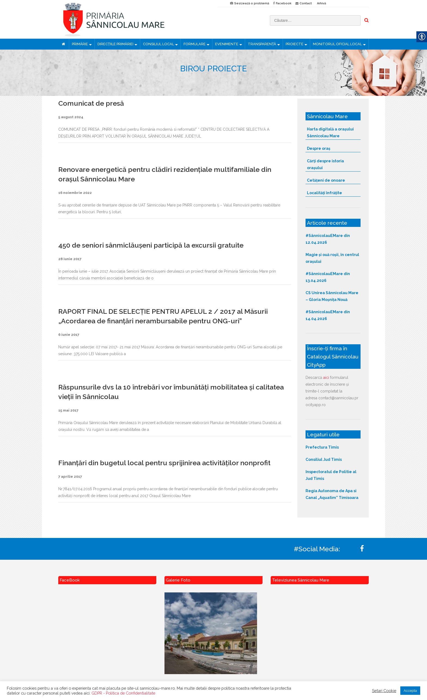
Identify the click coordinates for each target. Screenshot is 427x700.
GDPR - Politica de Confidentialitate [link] (123, 693)
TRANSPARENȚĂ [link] (262, 44)
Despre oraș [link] (318, 148)
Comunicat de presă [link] (91, 103)
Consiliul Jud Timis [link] (324, 459)
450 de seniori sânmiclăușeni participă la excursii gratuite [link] (150, 245)
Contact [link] (306, 3)
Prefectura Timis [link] (322, 447)
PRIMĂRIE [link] (80, 44)
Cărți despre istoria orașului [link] (325, 164)
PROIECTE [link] (294, 44)
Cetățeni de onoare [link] (326, 180)
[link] (133, 19)
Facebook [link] (283, 3)
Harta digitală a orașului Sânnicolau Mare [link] (330, 132)
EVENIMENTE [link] (226, 44)
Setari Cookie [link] (384, 690)
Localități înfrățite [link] (324, 193)
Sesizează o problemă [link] (251, 3)
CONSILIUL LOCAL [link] (158, 44)
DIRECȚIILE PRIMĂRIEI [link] (115, 44)
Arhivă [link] (321, 3)
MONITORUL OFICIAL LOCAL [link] (337, 44)
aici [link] (326, 377)
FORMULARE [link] (195, 44)
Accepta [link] (410, 691)
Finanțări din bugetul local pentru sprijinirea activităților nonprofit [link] (164, 463)
